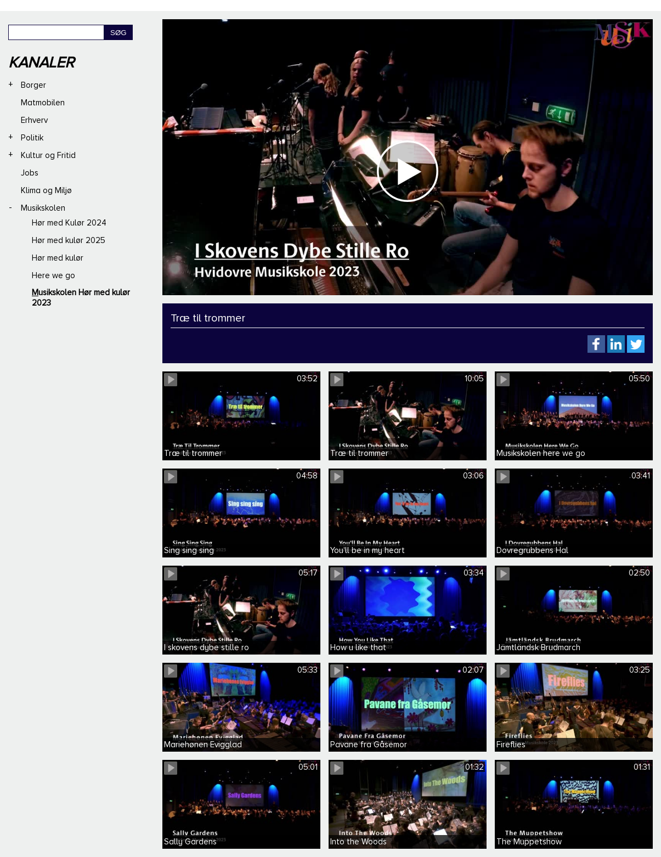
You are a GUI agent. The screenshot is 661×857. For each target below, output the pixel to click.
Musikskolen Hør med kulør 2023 (81, 297)
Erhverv (34, 120)
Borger (33, 85)
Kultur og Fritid (48, 155)
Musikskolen (43, 208)
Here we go (53, 275)
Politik (32, 138)
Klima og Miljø (46, 190)
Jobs (29, 173)
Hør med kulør (57, 258)
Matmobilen (43, 103)
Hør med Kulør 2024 (69, 223)
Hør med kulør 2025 (68, 240)
